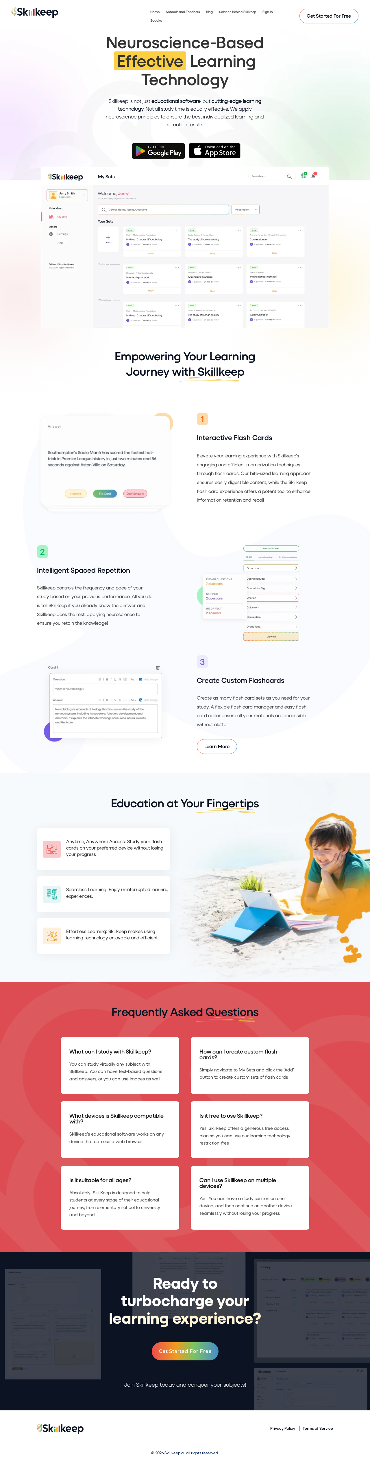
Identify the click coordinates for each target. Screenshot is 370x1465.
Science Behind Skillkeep (237, 12)
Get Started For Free (329, 16)
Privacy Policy (283, 1428)
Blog (209, 12)
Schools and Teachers (183, 12)
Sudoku (156, 20)
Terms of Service (318, 1428)
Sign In (267, 12)
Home (155, 12)
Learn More (217, 746)
